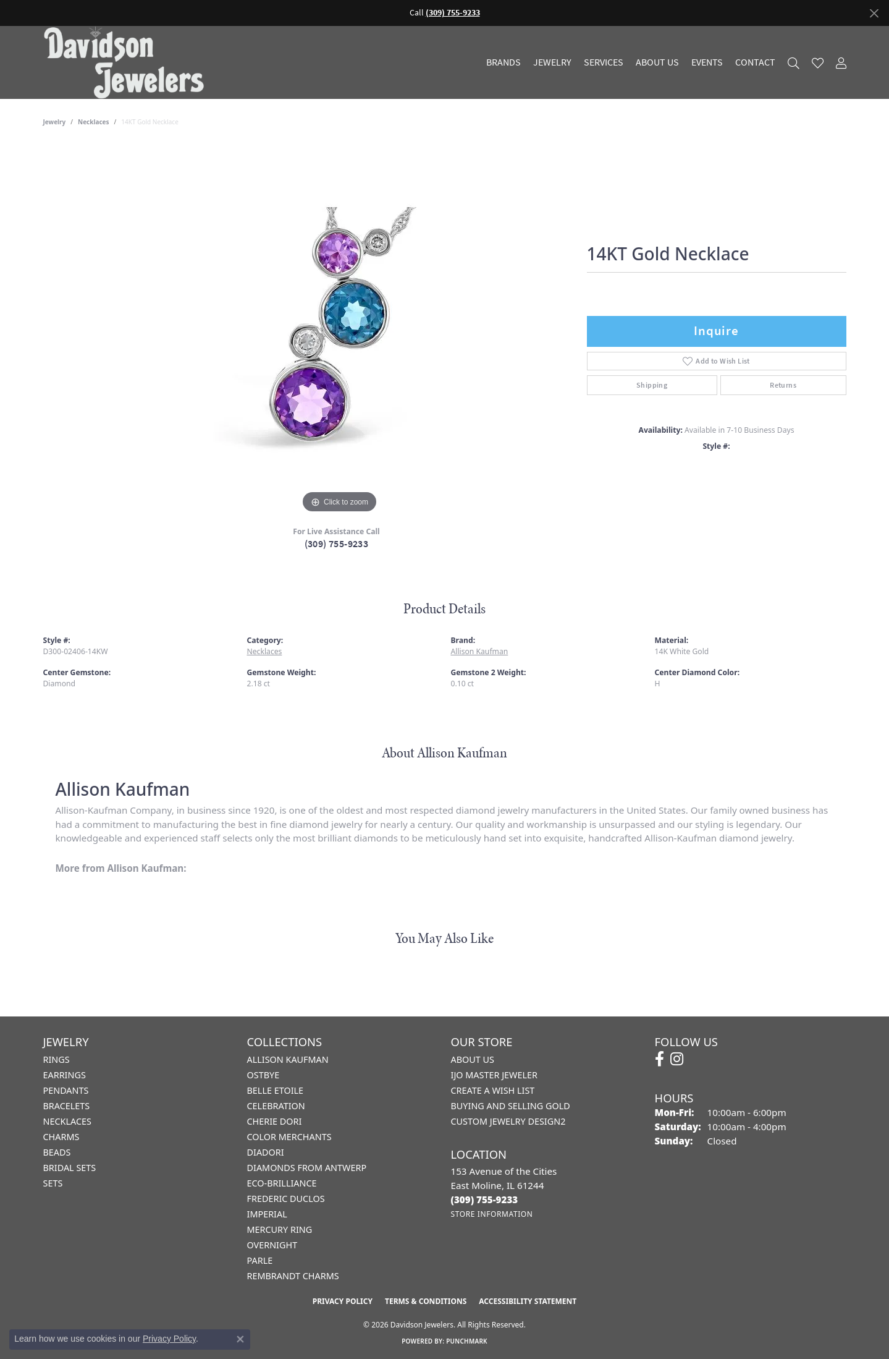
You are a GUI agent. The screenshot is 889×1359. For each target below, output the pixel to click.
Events (707, 62)
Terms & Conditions (425, 1301)
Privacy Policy (343, 1301)
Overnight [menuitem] (272, 1245)
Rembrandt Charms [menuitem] (293, 1276)
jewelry (54, 121)
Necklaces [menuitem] (67, 1121)
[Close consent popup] (240, 1339)
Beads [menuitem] (57, 1152)
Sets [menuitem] (53, 1183)
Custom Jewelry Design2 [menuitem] (508, 1121)
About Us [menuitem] (472, 1059)
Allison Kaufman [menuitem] (288, 1059)
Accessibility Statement (527, 1301)
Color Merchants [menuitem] (289, 1137)
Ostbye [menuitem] (263, 1075)
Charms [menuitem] (61, 1137)
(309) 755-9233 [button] (453, 13)
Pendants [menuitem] (66, 1090)
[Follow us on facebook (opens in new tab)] (659, 1059)
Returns (783, 385)
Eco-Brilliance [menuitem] (282, 1183)
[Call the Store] (484, 1199)
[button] (794, 63)
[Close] (874, 13)
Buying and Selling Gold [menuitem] (510, 1106)
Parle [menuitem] (260, 1260)
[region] (339, 330)
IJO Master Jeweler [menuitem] (494, 1075)
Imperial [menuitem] (267, 1214)
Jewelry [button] (552, 62)
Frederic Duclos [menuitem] (286, 1198)
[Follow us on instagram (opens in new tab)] (676, 1059)
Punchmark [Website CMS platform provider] (466, 1341)
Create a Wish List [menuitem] (493, 1090)
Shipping (651, 385)
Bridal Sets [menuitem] (69, 1168)
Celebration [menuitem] (276, 1106)
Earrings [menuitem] (64, 1075)
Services (603, 62)
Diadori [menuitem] (265, 1152)
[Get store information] (492, 1214)
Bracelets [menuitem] (66, 1106)
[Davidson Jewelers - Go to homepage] (127, 62)
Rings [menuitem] (56, 1059)
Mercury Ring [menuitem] (280, 1229)
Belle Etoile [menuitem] (275, 1090)
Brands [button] (503, 62)
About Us (657, 62)
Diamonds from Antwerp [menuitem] (307, 1168)
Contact (755, 62)
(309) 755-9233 (337, 543)
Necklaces (93, 121)
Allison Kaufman (479, 651)
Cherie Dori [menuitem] (274, 1121)
